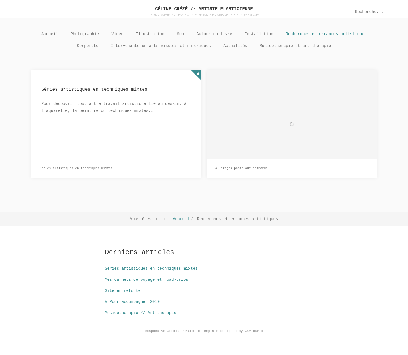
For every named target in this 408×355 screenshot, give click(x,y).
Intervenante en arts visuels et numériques (161, 46)
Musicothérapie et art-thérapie (295, 46)
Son (180, 34)
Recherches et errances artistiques (326, 34)
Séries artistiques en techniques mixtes (94, 89)
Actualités (235, 46)
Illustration (150, 34)
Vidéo (118, 34)
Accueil (49, 34)
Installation (259, 34)
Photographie (85, 34)
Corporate (88, 46)
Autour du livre (214, 34)
